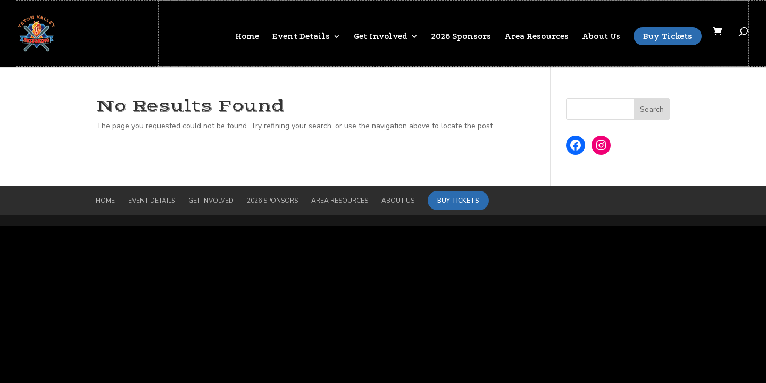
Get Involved (380, 36)
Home (247, 36)
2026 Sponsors (461, 36)
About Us (601, 36)
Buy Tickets (667, 36)
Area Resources (536, 36)
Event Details (301, 36)
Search (652, 109)
